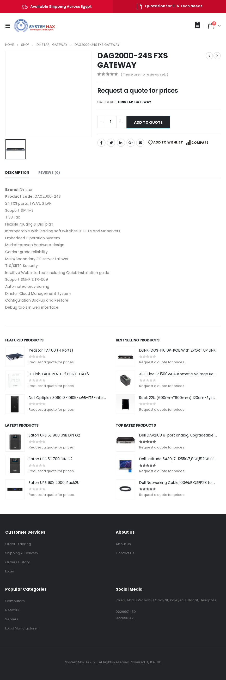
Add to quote (148, 122)
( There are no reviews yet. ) (144, 74)
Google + (130, 143)
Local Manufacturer (21, 628)
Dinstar (125, 102)
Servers (11, 619)
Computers (15, 600)
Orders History (17, 562)
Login (9, 571)
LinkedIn (121, 143)
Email (140, 143)
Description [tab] (17, 172)
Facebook (101, 143)
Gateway (142, 102)
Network (12, 610)
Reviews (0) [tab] (49, 172)
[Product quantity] (111, 122)
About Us (123, 543)
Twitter (111, 143)
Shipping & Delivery (21, 553)
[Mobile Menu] (9, 25)
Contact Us (125, 553)
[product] (15, 356)
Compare (199, 142)
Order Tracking (18, 543)
